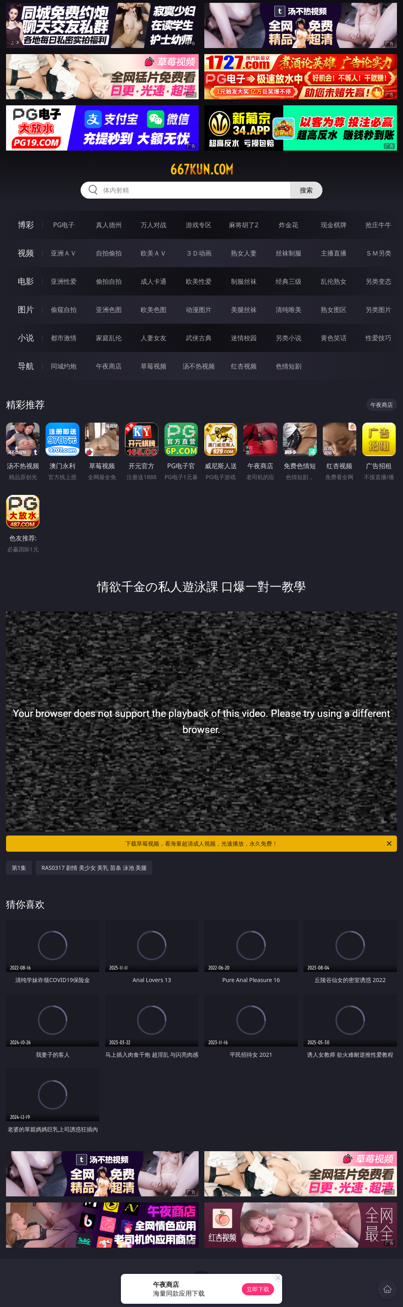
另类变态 (378, 281)
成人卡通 (153, 281)
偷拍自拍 (109, 281)
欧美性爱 (199, 281)
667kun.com (201, 169)
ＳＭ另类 (378, 253)
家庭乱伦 (109, 337)
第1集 (19, 867)
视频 (26, 252)
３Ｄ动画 (199, 253)
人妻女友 (153, 337)
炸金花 (288, 224)
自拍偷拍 (109, 253)
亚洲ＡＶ (64, 253)
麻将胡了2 (243, 224)
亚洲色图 (109, 309)
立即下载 (258, 1289)
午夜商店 (109, 366)
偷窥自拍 (64, 309)
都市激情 (64, 337)
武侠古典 (199, 337)
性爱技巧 (378, 337)
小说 (26, 337)
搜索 (306, 190)
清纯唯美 (288, 309)
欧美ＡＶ (153, 253)
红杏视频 (244, 366)
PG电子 (64, 224)
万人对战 (153, 224)
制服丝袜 (244, 281)
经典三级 (288, 281)
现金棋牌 (334, 224)
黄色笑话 (334, 337)
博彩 (26, 224)
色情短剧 (288, 366)
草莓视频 (153, 366)
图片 (26, 309)
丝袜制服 (288, 253)
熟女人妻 (244, 253)
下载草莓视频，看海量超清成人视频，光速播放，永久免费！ (259, 843)
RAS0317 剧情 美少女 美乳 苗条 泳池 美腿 (94, 867)
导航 (26, 365)
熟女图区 (334, 309)
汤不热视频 (199, 366)
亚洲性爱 (64, 281)
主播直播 (334, 253)
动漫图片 (199, 309)
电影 (26, 281)
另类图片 (378, 309)
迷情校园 (244, 337)
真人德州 (109, 224)
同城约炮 (64, 366)
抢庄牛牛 (378, 224)
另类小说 (288, 337)
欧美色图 (153, 309)
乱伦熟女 (334, 281)
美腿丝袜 (244, 309)
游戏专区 (199, 224)
